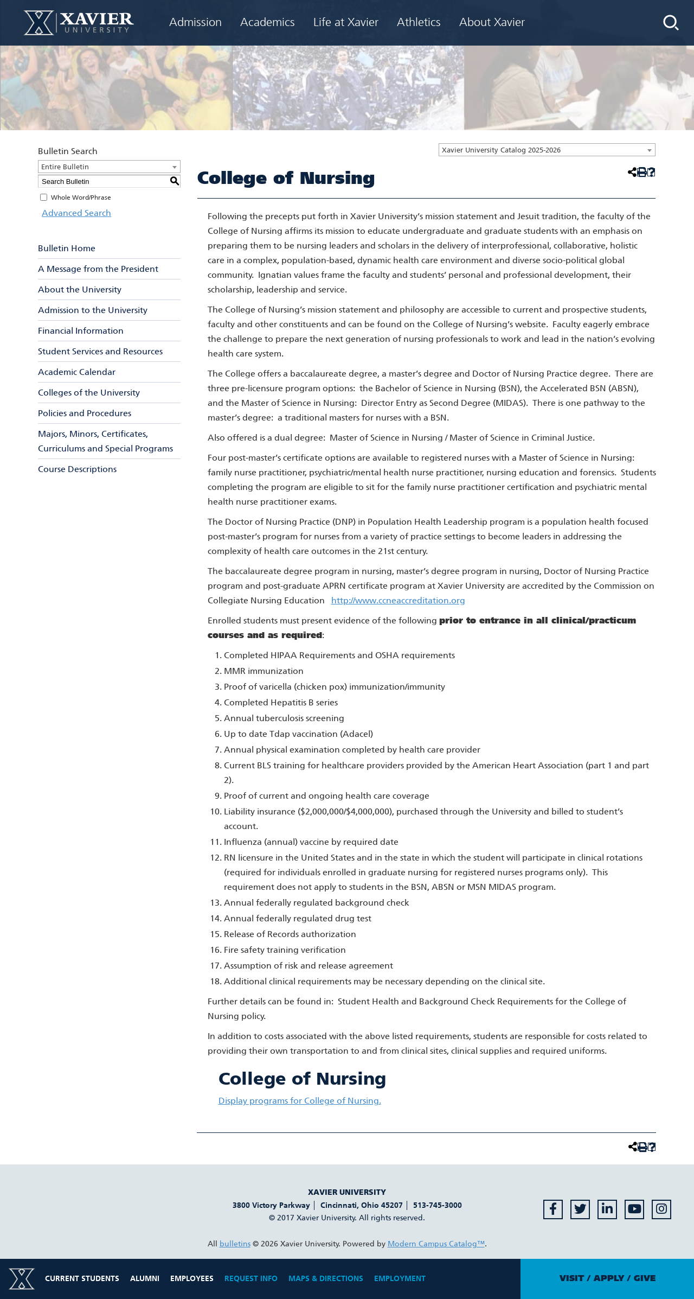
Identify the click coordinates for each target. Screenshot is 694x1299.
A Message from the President (98, 269)
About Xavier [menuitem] (492, 22)
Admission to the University (92, 310)
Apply (609, 1278)
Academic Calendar (76, 372)
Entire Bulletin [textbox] (65, 167)
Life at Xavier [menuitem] (345, 22)
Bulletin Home (66, 248)
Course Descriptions (77, 469)
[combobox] (547, 149)
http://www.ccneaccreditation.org (398, 600)
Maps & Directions (325, 1278)
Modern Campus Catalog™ (436, 1244)
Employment (400, 1278)
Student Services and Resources (100, 351)
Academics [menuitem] (267, 22)
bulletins (235, 1244)
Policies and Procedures (84, 413)
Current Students (82, 1278)
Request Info (251, 1278)
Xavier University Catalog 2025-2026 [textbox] (501, 150)
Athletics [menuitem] (419, 22)
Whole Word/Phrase (81, 197)
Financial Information (81, 331)
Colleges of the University (89, 392)
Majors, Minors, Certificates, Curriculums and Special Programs (105, 441)
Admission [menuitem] (195, 22)
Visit (572, 1278)
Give (645, 1278)
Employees (192, 1278)
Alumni (144, 1278)
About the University (79, 289)
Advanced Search (72, 213)
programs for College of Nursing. (300, 1101)
